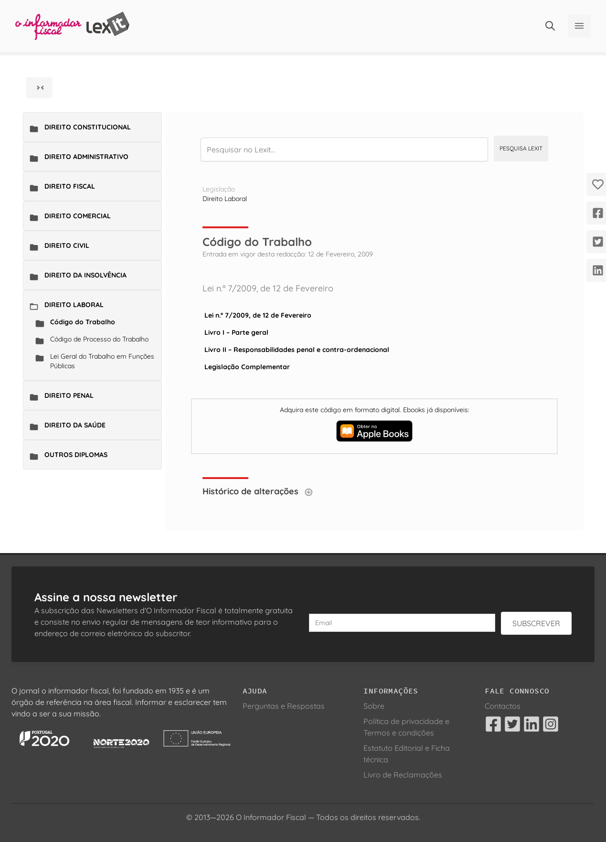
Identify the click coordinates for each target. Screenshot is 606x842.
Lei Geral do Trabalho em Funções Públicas (102, 361)
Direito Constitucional (87, 127)
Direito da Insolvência (85, 275)
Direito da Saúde (75, 425)
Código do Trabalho (82, 322)
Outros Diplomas (75, 454)
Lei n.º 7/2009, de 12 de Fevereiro (257, 315)
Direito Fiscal (69, 186)
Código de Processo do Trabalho (99, 339)
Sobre (373, 706)
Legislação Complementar (247, 366)
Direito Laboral (74, 304)
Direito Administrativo (86, 156)
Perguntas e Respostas (284, 706)
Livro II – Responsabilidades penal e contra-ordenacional (296, 349)
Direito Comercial (77, 216)
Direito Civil (66, 245)
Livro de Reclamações (402, 774)
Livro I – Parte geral (236, 332)
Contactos (503, 706)
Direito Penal (69, 395)
